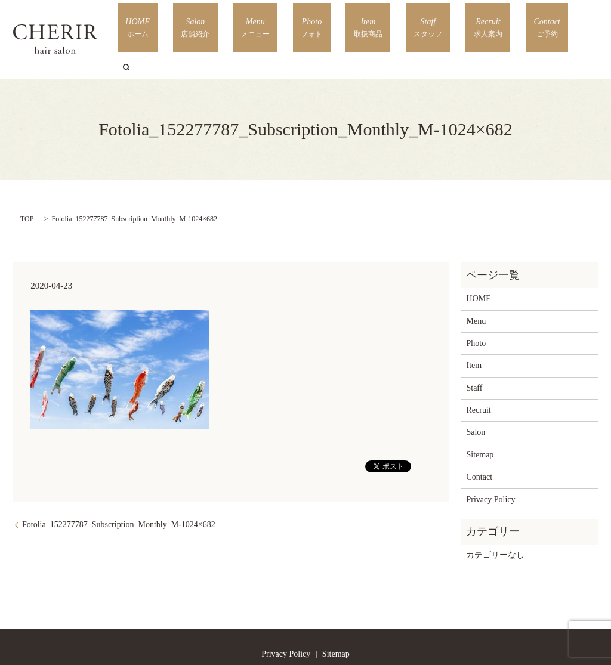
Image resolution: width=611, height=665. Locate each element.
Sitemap (479, 423)
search (571, 24)
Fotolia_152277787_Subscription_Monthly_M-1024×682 (118, 493)
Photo (358, 24)
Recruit (487, 24)
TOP (26, 187)
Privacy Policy (490, 467)
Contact (531, 24)
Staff (442, 24)
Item (399, 24)
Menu (317, 24)
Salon (273, 24)
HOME (229, 24)
